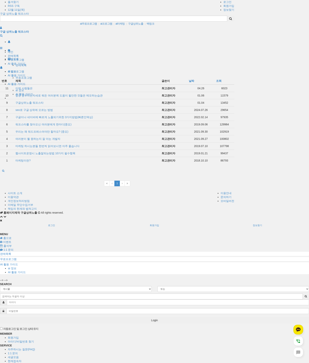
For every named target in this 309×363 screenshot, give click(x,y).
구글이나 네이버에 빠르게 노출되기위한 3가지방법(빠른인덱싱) (54, 117)
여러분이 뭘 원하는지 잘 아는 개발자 (37, 138)
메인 (10, 52)
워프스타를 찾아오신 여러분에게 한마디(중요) (43, 124)
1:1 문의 (13, 353)
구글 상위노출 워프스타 (14, 13)
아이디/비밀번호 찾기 (21, 341)
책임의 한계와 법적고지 (22, 208)
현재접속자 (14, 361)
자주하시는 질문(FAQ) (21, 349)
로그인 (227, 2)
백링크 (150, 23)
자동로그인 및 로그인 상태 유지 (19, 328)
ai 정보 (20, 90)
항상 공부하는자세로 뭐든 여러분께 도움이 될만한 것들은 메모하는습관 (59, 95)
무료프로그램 (24, 77)
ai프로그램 (106, 23)
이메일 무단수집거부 (20, 204)
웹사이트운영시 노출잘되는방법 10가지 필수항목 (45, 153)
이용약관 (13, 197)
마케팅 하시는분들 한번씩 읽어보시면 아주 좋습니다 (47, 146)
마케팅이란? (23, 160)
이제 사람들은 (24, 88)
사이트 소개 (15, 193)
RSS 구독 (14, 5)
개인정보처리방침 (19, 200)
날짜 (191, 80)
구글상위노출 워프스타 (29, 102)
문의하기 (226, 197)
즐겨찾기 (13, 2)
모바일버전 (227, 200)
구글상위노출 (135, 23)
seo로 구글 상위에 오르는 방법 (34, 109)
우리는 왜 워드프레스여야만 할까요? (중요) (41, 131)
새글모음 (13, 357)
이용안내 (226, 193)
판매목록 (13, 55)
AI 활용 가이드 (17, 84)
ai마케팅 (120, 23)
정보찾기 (228, 9)
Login (154, 320)
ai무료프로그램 (88, 23)
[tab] (154, 254)
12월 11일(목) (16, 9)
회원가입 (228, 5)
